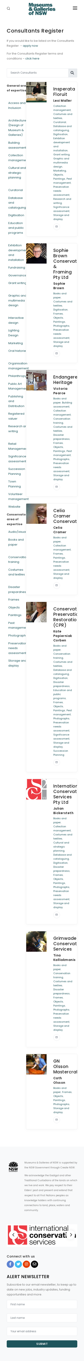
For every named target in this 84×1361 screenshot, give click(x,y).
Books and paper (16, 542)
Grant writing (17, 283)
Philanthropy (17, 376)
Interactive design (16, 320)
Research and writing (18, 428)
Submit (42, 1344)
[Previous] (13, 1234)
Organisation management (18, 365)
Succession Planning (16, 471)
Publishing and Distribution (16, 401)
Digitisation (16, 215)
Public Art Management (18, 386)
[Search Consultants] (38, 72)
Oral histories (18, 351)
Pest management (18, 625)
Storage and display (17, 663)
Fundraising (16, 267)
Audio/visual (17, 532)
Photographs (17, 635)
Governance (17, 275)
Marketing (15, 343)
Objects (14, 607)
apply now (30, 46)
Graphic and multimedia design (17, 300)
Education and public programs (16, 228)
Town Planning (14, 484)
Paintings (15, 615)
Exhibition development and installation (18, 252)
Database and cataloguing (17, 203)
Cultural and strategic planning (17, 173)
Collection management (18, 157)
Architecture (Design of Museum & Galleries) (17, 127)
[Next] (70, 1234)
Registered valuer (16, 416)
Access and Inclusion (17, 105)
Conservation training (18, 559)
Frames (13, 599)
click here (32, 58)
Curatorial (15, 190)
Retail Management (18, 446)
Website (14, 506)
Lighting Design (13, 332)
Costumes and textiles (16, 572)
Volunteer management (18, 496)
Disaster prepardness (18, 589)
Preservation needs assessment (17, 648)
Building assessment (17, 145)
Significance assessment (17, 458)
